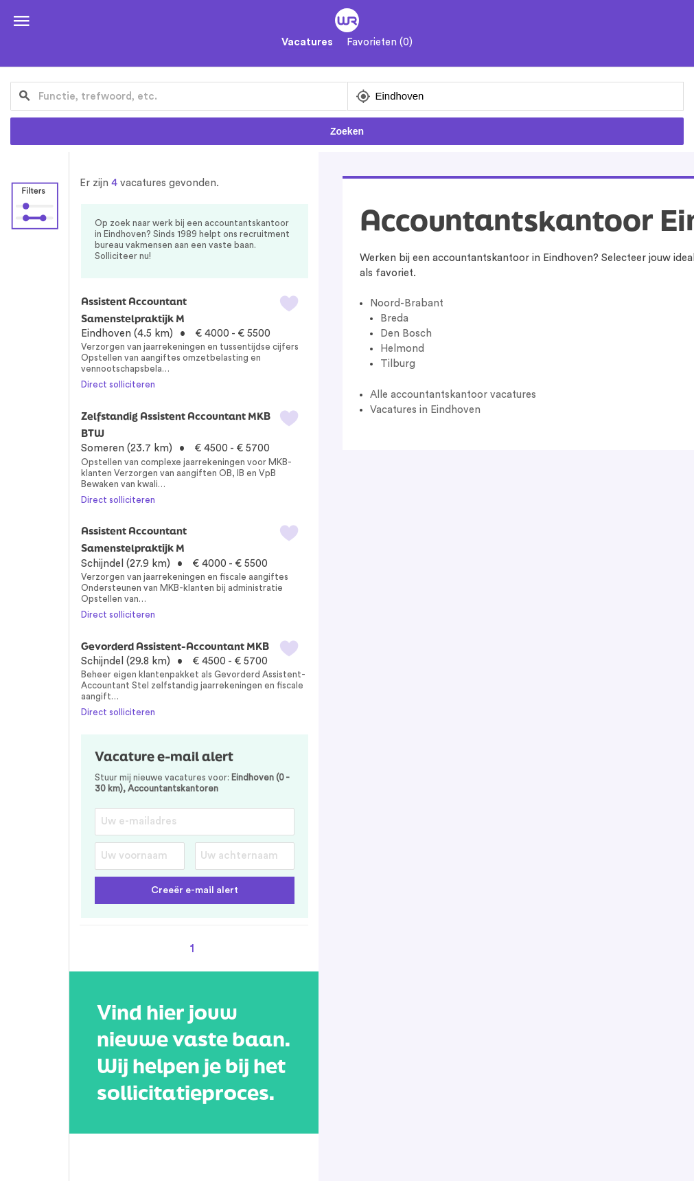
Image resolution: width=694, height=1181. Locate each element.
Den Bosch (406, 417)
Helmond (402, 432)
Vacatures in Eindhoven (425, 493)
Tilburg (397, 447)
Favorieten (380, 42)
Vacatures (307, 42)
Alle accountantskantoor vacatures (453, 478)
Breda (394, 402)
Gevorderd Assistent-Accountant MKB (175, 646)
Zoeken (347, 131)
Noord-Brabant (406, 387)
